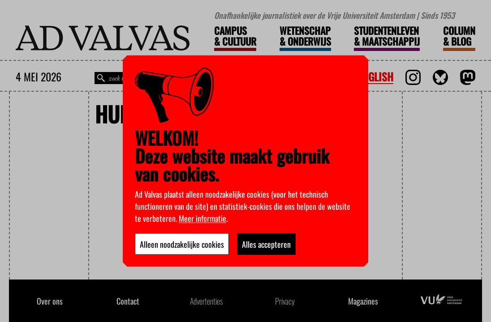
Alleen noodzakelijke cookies (182, 244)
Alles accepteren (266, 244)
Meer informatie (202, 218)
